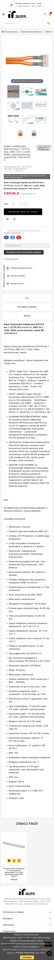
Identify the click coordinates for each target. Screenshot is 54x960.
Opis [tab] (27, 298)
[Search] (48, 23)
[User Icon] (45, 14)
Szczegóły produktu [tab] (27, 307)
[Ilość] (14, 204)
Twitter (12, 237)
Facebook (6, 237)
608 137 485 (36, 6)
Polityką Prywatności (25, 953)
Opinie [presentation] (27, 316)
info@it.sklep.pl (23, 6)
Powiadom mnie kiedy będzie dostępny (23, 252)
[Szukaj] (23, 23)
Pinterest (18, 237)
